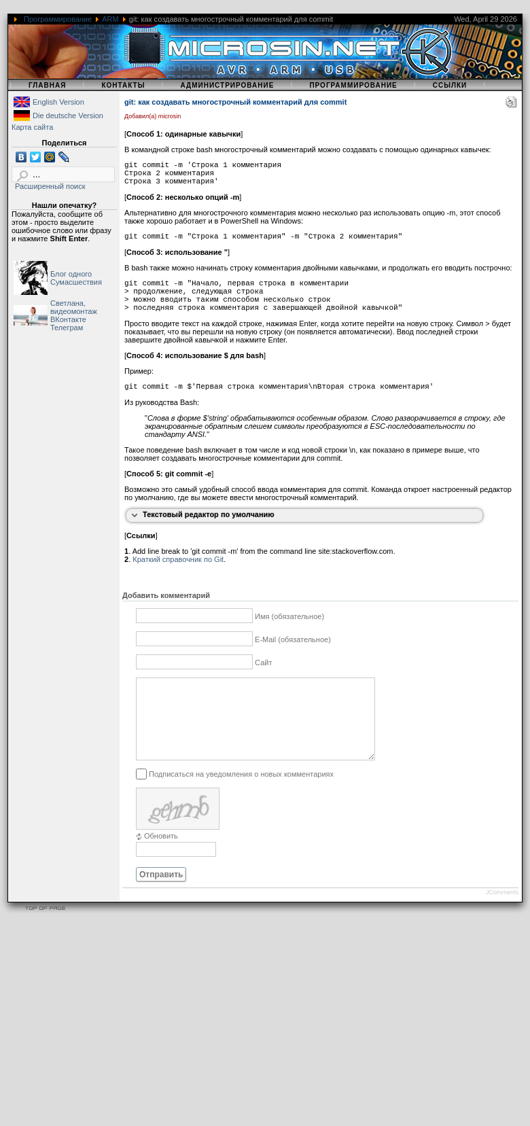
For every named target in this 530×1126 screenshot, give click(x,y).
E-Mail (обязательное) (293, 639)
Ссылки (450, 85)
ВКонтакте (68, 319)
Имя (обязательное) (289, 616)
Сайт (263, 662)
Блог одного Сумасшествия (76, 278)
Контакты (123, 85)
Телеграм (66, 327)
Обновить (161, 852)
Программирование (58, 19)
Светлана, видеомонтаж (73, 307)
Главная (48, 85)
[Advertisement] (248, 1031)
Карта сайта (32, 127)
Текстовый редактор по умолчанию (209, 514)
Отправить (161, 891)
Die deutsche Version (68, 115)
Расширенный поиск (50, 186)
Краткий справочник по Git (178, 559)
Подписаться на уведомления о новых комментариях (241, 790)
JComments (502, 908)
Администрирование (227, 85)
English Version (58, 102)
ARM (110, 19)
